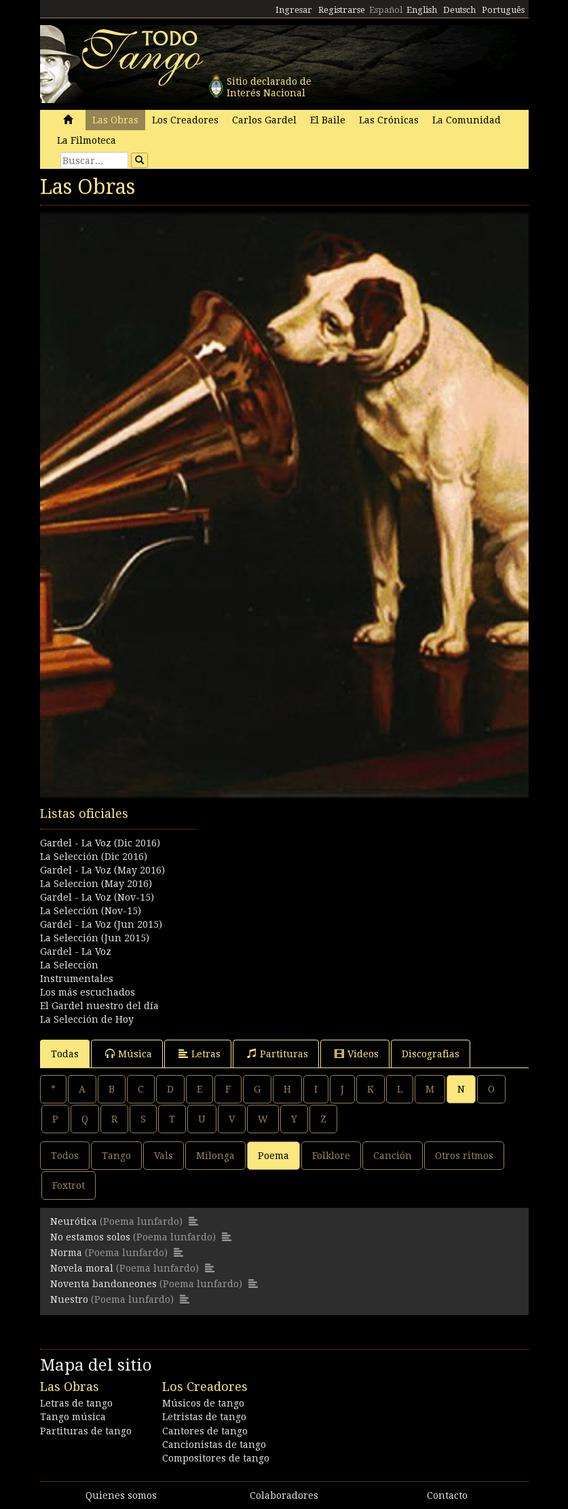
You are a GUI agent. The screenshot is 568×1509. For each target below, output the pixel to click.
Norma (66, 1252)
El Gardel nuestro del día (99, 1005)
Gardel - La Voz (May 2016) (102, 870)
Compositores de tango (215, 1458)
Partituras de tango (86, 1431)
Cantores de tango (205, 1431)
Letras (199, 1053)
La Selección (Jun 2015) (94, 938)
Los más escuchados (87, 992)
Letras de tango (76, 1403)
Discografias (430, 1054)
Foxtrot (68, 1185)
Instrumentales (76, 978)
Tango (116, 1155)
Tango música (73, 1416)
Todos (65, 1155)
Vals (163, 1155)
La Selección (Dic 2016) (93, 856)
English (421, 10)
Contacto (447, 1495)
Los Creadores (185, 120)
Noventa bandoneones (103, 1283)
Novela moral (81, 1268)
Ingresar (294, 10)
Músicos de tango (203, 1403)
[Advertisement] (284, 873)
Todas (65, 1054)
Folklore (331, 1155)
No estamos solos (90, 1237)
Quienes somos (121, 1495)
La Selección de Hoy (87, 1019)
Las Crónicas (389, 120)
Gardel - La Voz (75, 951)
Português (503, 10)
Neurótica (73, 1221)
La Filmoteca (86, 140)
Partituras (277, 1053)
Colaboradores (284, 1495)
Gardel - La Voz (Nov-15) (97, 897)
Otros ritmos (464, 1155)
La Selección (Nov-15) (90, 910)
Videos (357, 1053)
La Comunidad (466, 120)
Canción (392, 1155)
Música (128, 1053)
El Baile (327, 120)
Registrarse (341, 10)
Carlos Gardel (264, 120)
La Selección (69, 965)
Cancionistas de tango (214, 1444)
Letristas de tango (204, 1416)
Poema (273, 1155)
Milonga (215, 1155)
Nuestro (69, 1299)
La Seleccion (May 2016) (96, 883)
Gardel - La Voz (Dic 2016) (100, 843)
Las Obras (115, 120)
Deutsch (459, 10)
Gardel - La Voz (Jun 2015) (101, 924)
